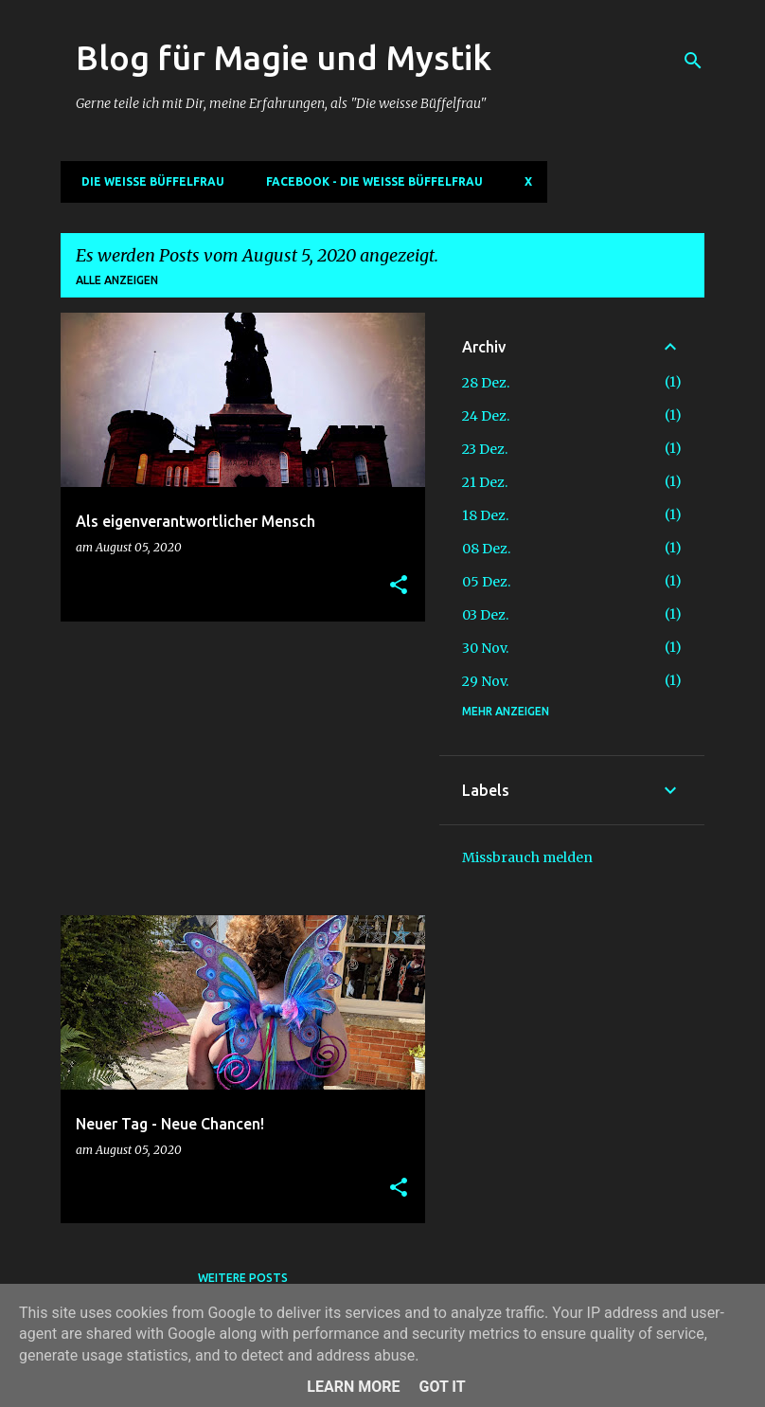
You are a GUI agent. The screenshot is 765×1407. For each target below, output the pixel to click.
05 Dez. (486, 581)
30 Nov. (485, 648)
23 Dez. (484, 449)
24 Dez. (485, 415)
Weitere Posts (243, 1278)
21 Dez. (484, 482)
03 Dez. (485, 614)
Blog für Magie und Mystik (283, 57)
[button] (398, 586)
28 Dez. (485, 382)
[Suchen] (693, 60)
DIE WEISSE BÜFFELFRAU (147, 181)
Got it (441, 1387)
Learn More (353, 1387)
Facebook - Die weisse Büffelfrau (368, 181)
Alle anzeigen (117, 280)
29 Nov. (485, 681)
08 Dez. (486, 548)
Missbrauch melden (527, 857)
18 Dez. (485, 515)
